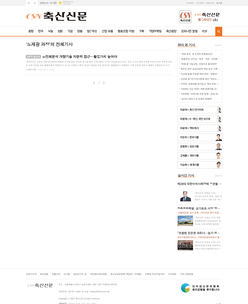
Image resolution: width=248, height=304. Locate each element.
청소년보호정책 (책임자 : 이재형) (125, 274)
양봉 (79, 31)
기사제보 (190, 2)
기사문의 (200, 2)
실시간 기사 (186, 175)
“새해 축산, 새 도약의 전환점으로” (197, 54)
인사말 (67, 274)
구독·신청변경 (186, 274)
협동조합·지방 (126, 31)
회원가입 (210, 2)
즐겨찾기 (35, 3)
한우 (40, 31)
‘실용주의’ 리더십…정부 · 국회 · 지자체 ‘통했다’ (200, 59)
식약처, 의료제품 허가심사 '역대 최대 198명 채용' (200, 83)
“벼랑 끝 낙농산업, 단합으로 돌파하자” (199, 64)
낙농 (50, 31)
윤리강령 (44, 274)
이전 (94, 83)
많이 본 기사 (186, 44)
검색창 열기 (218, 31)
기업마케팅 (155, 31)
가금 (70, 31)
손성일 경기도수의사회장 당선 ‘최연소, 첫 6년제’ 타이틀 (200, 78)
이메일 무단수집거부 (155, 274)
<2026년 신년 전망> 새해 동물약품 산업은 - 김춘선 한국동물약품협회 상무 (200, 88)
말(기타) (92, 31)
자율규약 (56, 274)
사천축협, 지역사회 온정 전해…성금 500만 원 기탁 (200, 93)
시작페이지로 (29, 3)
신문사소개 (31, 274)
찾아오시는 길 (80, 274)
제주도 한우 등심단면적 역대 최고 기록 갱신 (200, 68)
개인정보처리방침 (98, 274)
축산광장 (171, 31)
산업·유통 (107, 31)
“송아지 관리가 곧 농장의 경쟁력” (196, 98)
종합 (30, 31)
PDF (204, 31)
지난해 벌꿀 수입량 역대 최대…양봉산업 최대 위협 (200, 73)
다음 (104, 83)
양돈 (60, 31)
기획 (141, 31)
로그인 (219, 2)
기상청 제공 (67, 4)
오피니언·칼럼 (189, 31)
